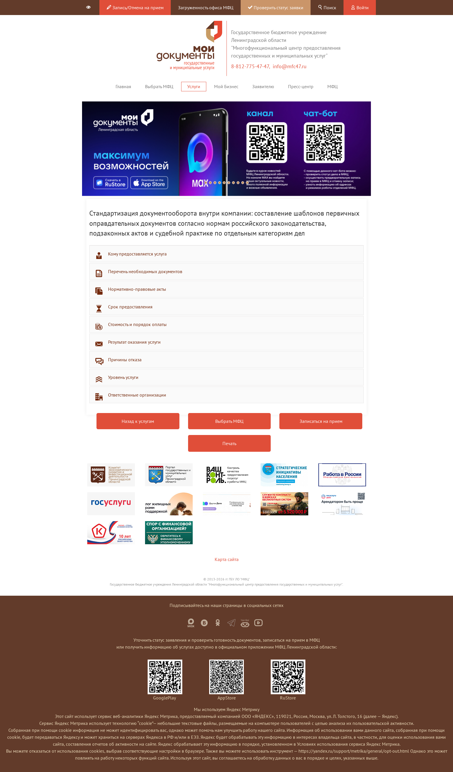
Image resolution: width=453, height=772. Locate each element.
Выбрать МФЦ (159, 86)
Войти (360, 7)
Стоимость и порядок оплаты (137, 324)
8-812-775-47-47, (252, 66)
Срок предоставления (130, 307)
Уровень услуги (123, 377)
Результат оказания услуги (134, 342)
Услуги (193, 86)
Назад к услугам (138, 421)
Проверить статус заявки (275, 7)
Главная (123, 86)
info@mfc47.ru (290, 66)
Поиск (327, 7)
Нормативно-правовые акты (137, 289)
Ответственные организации (137, 395)
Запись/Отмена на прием (135, 7)
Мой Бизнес (226, 86)
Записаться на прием (321, 421)
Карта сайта (227, 559)
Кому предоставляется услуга (137, 254)
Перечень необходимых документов (145, 271)
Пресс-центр (300, 86)
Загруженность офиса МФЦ (205, 7)
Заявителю (263, 86)
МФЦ (332, 86)
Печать (229, 443)
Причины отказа (125, 359)
